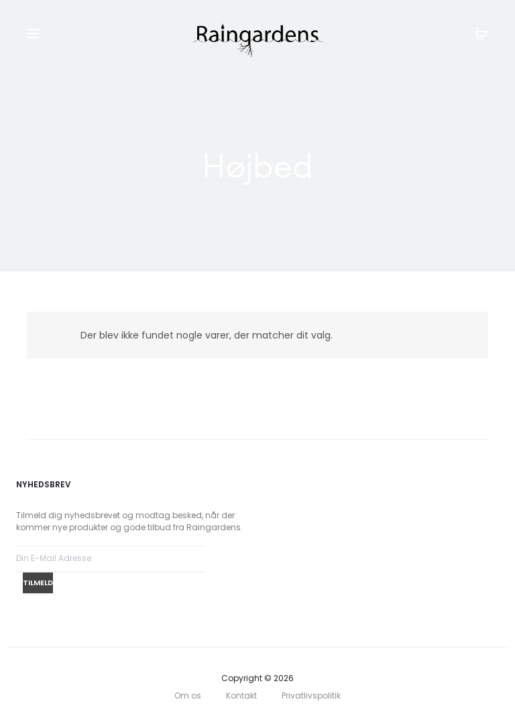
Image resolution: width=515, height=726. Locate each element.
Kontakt (241, 695)
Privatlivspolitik (311, 695)
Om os (187, 695)
